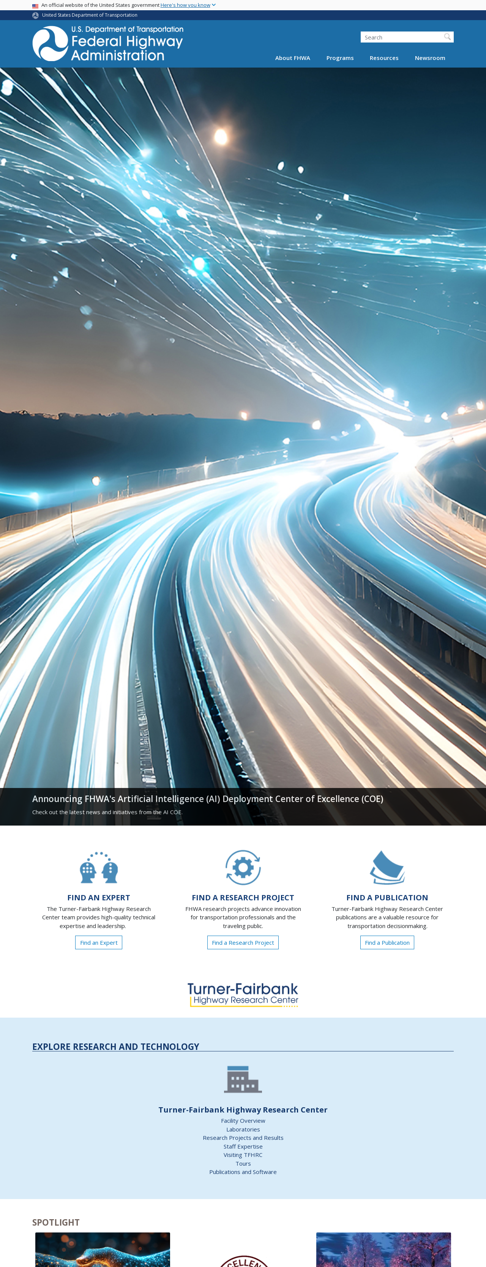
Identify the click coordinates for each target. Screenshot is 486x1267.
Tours (243, 1163)
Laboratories (243, 1129)
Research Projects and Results (243, 1137)
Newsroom (430, 57)
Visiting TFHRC (243, 1154)
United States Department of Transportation (89, 15)
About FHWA (292, 57)
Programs (340, 57)
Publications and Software (243, 1172)
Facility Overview (243, 1120)
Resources (384, 57)
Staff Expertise (243, 1146)
